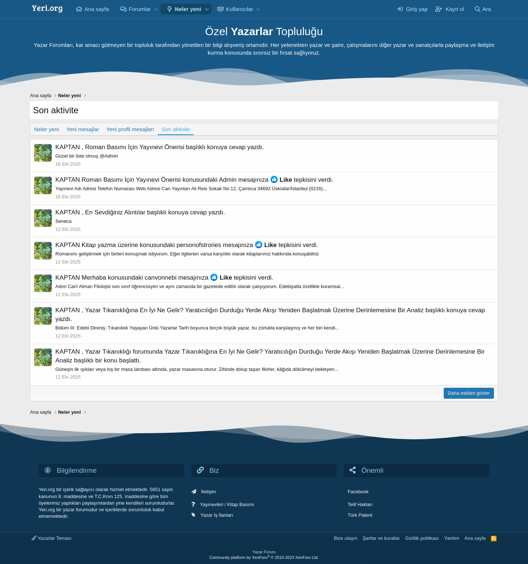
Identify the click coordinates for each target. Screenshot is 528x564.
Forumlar (140, 9)
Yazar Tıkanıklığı (108, 351)
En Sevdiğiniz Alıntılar (115, 212)
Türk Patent (360, 515)
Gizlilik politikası (422, 538)
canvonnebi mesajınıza (177, 277)
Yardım (451, 538)
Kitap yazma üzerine (110, 245)
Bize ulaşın (346, 538)
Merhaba (94, 277)
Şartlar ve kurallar (381, 538)
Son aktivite (175, 129)
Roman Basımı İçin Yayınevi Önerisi (134, 147)
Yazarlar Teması (52, 538)
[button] (155, 9)
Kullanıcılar (239, 9)
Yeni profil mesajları (130, 129)
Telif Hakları (360, 504)
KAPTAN (67, 147)
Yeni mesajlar (82, 129)
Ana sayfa (96, 9)
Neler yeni (188, 9)
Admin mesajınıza (243, 179)
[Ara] (482, 9)
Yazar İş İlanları (216, 515)
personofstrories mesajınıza (214, 245)
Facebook (358, 491)
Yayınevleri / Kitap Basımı (227, 504)
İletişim (208, 491)
